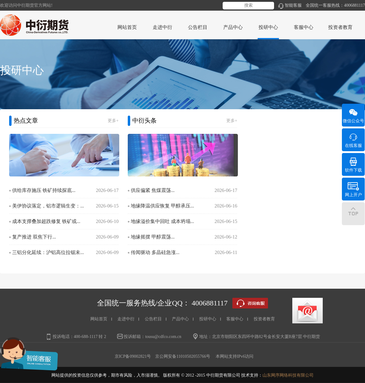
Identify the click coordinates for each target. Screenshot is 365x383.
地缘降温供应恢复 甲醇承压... (162, 205)
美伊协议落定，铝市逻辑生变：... (48, 205)
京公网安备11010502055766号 (182, 356)
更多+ (113, 120)
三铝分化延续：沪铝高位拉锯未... (48, 252)
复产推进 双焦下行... (34, 236)
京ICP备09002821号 (133, 356)
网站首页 (127, 27)
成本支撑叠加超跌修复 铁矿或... (46, 221)
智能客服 (290, 5)
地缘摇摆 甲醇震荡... (153, 236)
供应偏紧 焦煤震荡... (153, 190)
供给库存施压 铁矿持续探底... (43, 190)
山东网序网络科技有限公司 (288, 375)
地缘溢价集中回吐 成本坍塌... (162, 221)
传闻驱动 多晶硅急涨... (155, 252)
